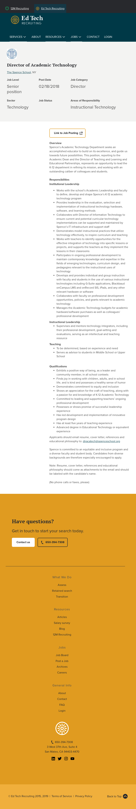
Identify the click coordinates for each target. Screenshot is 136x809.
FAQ (62, 705)
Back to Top (114, 796)
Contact (93, 37)
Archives (62, 667)
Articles (62, 617)
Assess (62, 585)
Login (108, 37)
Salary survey (62, 623)
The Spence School (19, 72)
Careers (62, 672)
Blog (62, 629)
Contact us (23, 542)
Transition (62, 596)
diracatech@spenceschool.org (101, 441)
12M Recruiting (20, 8)
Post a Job (62, 661)
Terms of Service (62, 796)
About (36, 37)
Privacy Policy (83, 796)
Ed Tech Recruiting (52, 8)
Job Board (62, 655)
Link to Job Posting (66, 133)
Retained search (62, 591)
